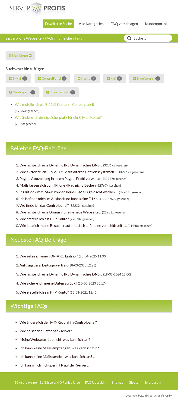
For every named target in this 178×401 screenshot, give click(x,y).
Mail (114, 78)
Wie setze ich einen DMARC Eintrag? (48, 256)
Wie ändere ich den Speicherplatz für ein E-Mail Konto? (58, 117)
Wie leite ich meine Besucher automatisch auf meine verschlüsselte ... (73, 225)
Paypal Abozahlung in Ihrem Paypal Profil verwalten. (60, 178)
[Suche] (128, 38)
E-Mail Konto (20, 55)
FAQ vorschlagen (124, 23)
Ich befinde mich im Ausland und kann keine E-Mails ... (61, 198)
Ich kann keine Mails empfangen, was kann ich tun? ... (60, 348)
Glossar (134, 382)
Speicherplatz (60, 92)
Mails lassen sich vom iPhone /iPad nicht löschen (57, 185)
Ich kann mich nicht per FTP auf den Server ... (54, 365)
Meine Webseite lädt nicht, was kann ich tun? (54, 339)
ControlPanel (52, 78)
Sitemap (118, 382)
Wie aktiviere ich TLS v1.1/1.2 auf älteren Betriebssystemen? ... (68, 171)
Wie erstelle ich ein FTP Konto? (44, 218)
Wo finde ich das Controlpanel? (44, 205)
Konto (87, 78)
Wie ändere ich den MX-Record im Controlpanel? (58, 322)
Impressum (153, 382)
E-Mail (18, 78)
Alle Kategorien (91, 23)
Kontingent (22, 92)
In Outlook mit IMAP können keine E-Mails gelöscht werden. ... (68, 192)
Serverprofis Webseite (23, 38)
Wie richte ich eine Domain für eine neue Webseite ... (60, 212)
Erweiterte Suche (58, 23)
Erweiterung (146, 78)
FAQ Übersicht (96, 382)
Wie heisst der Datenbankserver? (45, 331)
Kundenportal (156, 23)
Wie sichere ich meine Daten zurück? (48, 283)
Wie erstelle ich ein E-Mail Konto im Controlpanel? (55, 104)
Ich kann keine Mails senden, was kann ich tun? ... (57, 356)
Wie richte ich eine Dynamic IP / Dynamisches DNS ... (60, 165)
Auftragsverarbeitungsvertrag (43, 265)
